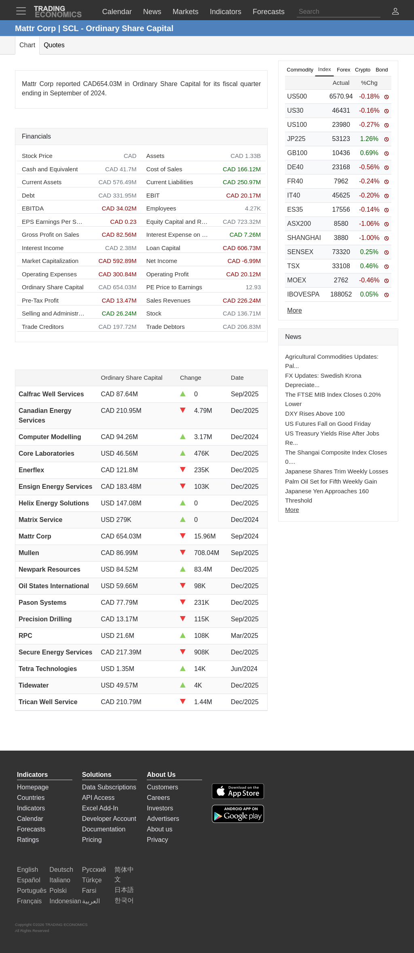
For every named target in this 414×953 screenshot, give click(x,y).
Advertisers (163, 818)
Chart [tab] (27, 45)
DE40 (295, 167)
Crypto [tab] (362, 70)
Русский (94, 869)
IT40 (293, 195)
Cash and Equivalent (50, 169)
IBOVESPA (303, 294)
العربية (91, 901)
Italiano (59, 880)
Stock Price (37, 155)
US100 (297, 124)
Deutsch (61, 869)
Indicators (31, 808)
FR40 (295, 181)
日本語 (124, 889)
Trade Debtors (165, 326)
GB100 (297, 152)
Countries (30, 797)
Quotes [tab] (54, 45)
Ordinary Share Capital (53, 287)
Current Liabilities (169, 182)
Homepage (33, 787)
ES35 (295, 209)
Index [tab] (324, 69)
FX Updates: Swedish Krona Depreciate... (323, 380)
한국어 (124, 900)
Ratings (28, 839)
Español (28, 880)
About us (159, 829)
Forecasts (31, 829)
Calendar (30, 818)
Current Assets (41, 182)
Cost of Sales (164, 169)
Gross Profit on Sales (50, 234)
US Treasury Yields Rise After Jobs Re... (332, 438)
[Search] (338, 11)
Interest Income (42, 247)
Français (29, 901)
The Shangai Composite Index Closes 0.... (336, 457)
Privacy (157, 839)
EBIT (153, 195)
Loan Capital (163, 247)
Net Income (161, 260)
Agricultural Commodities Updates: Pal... (331, 361)
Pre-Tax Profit (40, 300)
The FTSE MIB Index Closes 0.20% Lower (333, 399)
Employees (161, 208)
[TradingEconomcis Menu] (23, 11)
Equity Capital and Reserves (177, 221)
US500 (297, 96)
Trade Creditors (43, 326)
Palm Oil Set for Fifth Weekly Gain (331, 481)
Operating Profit (167, 274)
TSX (293, 266)
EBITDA (33, 208)
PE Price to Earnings (174, 287)
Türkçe (92, 880)
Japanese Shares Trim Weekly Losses (336, 471)
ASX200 (299, 223)
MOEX (296, 280)
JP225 (296, 138)
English (27, 869)
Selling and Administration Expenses (53, 313)
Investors (160, 808)
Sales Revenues (168, 300)
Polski (58, 890)
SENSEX (300, 251)
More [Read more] (294, 310)
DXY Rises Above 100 (314, 413)
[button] (395, 12)
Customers (162, 787)
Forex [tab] (343, 70)
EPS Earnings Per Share (53, 221)
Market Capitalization (50, 260)
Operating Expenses (49, 274)
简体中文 (124, 874)
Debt (28, 195)
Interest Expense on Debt (177, 234)
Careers (158, 797)
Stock (154, 313)
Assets (155, 155)
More (292, 509)
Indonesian (65, 901)
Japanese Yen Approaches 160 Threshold (327, 496)
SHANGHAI (304, 237)
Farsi (89, 890)
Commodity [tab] (300, 70)
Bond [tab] (382, 70)
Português (31, 890)
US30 (295, 110)
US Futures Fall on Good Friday (328, 423)
